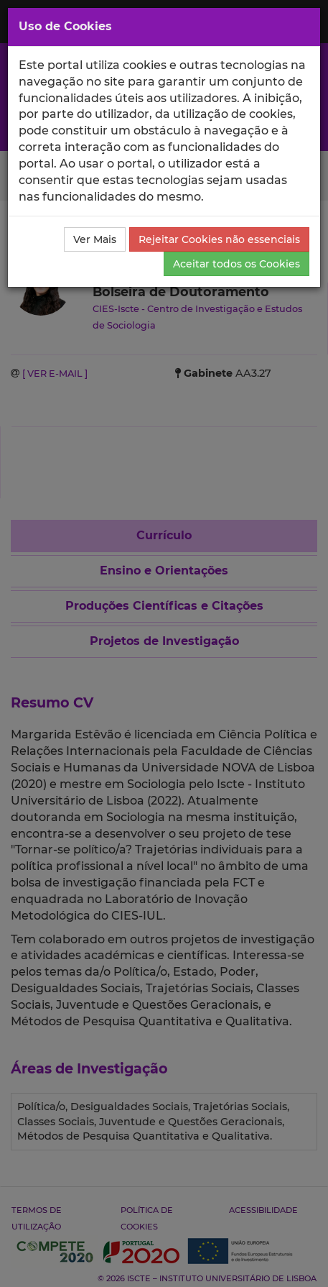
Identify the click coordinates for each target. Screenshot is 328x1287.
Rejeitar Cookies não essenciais (219, 239)
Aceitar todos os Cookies (236, 263)
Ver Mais (94, 239)
